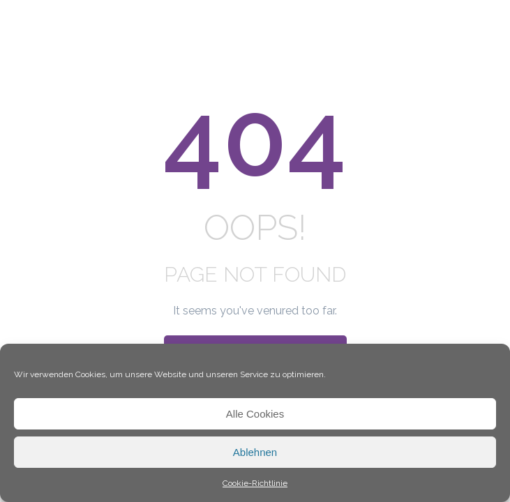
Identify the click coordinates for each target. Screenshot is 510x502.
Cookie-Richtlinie (255, 483)
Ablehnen (255, 452)
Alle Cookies (255, 414)
